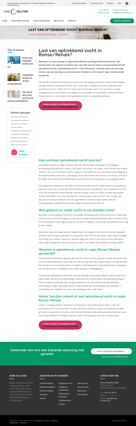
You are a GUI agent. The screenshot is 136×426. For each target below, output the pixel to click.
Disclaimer (39, 420)
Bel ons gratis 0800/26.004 (115, 356)
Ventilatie (59, 21)
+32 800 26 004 (103, 13)
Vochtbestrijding (20, 21)
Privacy (47, 420)
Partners (110, 3)
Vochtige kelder (41, 21)
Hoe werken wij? (96, 3)
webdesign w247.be (119, 421)
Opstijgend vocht (65, 383)
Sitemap (54, 420)
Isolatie (43, 398)
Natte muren (82, 383)
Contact (72, 21)
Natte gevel (82, 391)
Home (4, 21)
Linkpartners (14, 422)
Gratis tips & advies (79, 3)
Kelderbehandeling (47, 387)
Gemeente (62, 34)
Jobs (119, 3)
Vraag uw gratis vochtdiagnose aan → (60, 105)
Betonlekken (82, 395)
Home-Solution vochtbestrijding (43, 34)
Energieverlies (83, 387)
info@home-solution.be (122, 13)
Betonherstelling (46, 391)
